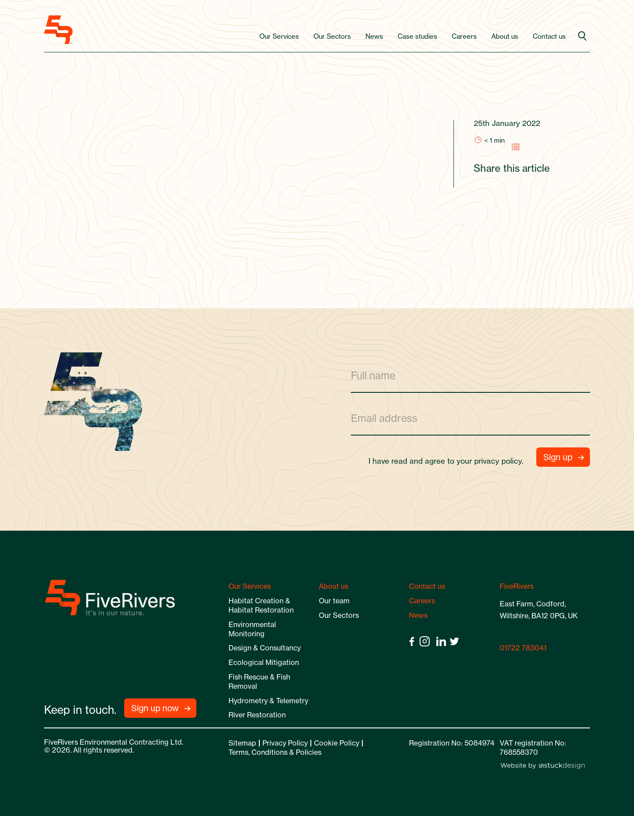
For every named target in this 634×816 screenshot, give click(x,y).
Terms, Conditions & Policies (275, 752)
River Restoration (257, 714)
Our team (334, 600)
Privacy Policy (285, 742)
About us (504, 36)
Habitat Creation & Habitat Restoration (261, 605)
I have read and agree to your (450, 460)
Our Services (279, 36)
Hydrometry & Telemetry (268, 700)
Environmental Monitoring (252, 629)
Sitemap (242, 742)
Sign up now (155, 708)
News (374, 36)
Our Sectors (332, 36)
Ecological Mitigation (264, 662)
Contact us (549, 36)
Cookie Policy (336, 742)
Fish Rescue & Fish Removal (259, 681)
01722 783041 (523, 647)
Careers (464, 36)
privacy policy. (498, 460)
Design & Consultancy (265, 647)
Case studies (417, 36)
